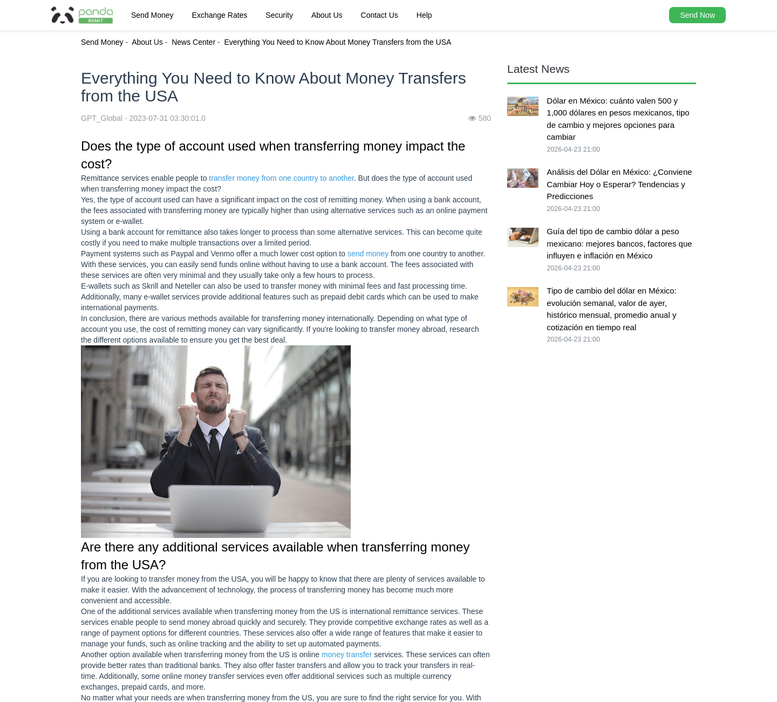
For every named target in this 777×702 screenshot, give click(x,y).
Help (424, 15)
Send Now (697, 15)
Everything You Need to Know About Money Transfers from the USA (337, 42)
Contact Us (379, 15)
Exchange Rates (220, 15)
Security (279, 15)
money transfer (347, 654)
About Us (327, 15)
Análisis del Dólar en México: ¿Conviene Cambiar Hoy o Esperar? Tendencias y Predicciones (619, 184)
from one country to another (308, 178)
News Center (193, 42)
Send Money (152, 15)
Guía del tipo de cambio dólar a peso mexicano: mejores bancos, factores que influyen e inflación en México (619, 243)
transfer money (234, 178)
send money (367, 253)
